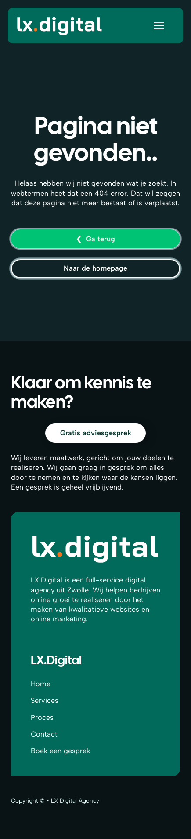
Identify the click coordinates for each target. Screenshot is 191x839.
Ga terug (100, 239)
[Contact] (95, 433)
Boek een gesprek (60, 751)
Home (40, 684)
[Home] (60, 25)
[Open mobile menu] (159, 25)
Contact (44, 734)
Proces (42, 717)
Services (44, 700)
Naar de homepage (95, 268)
